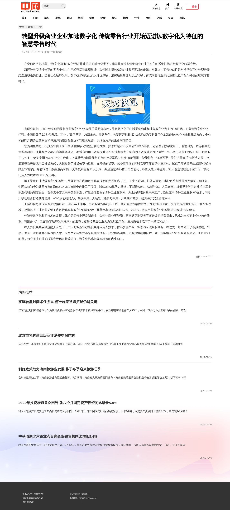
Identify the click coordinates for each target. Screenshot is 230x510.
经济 (114, 18)
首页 (24, 18)
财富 (91, 18)
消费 (125, 18)
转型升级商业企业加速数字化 (49, 273)
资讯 (182, 18)
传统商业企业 (82, 273)
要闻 (170, 18)
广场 (35, 18)
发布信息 (156, 6)
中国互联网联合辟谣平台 (79, 494)
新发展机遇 (31, 273)
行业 (136, 18)
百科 (148, 18)
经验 (103, 18)
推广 (167, 6)
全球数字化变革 (69, 273)
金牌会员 (178, 6)
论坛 (46, 18)
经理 (80, 18)
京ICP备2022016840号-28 (33, 498)
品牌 (58, 18)
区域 (159, 18)
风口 (69, 18)
